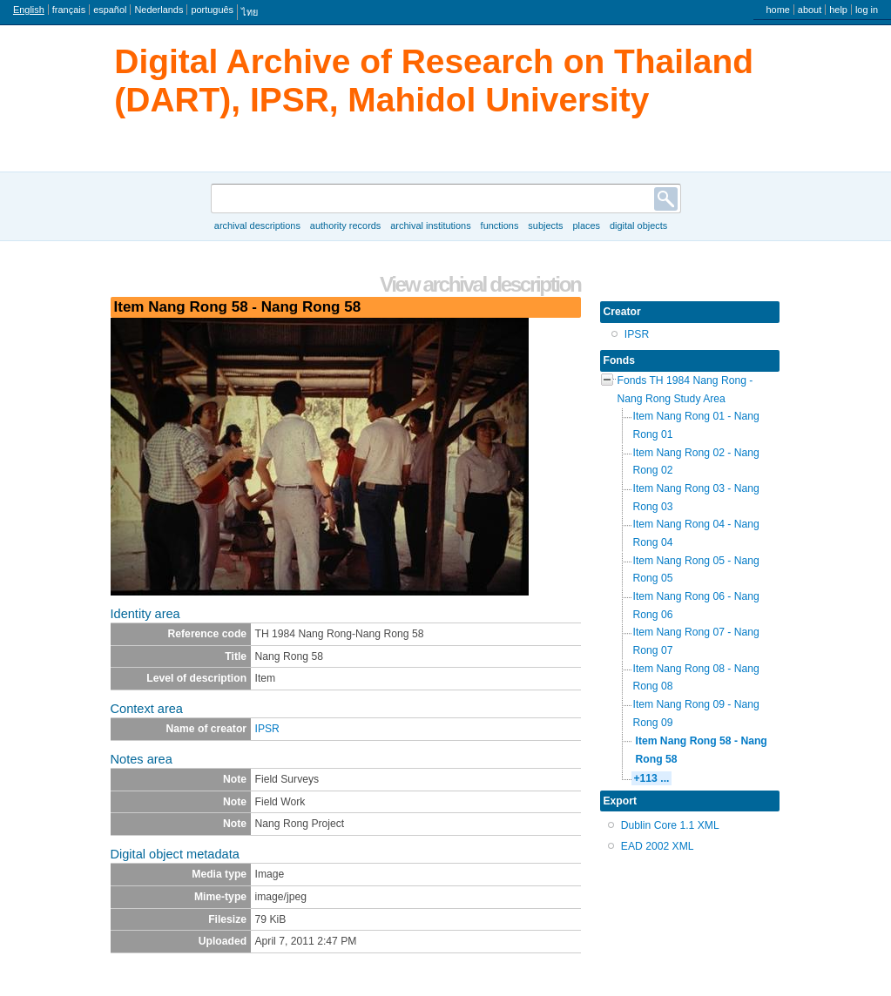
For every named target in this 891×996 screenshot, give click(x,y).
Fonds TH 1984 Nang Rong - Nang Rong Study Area (685, 389)
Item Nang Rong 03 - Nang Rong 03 (696, 497)
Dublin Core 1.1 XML (670, 825)
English (28, 9)
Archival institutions (430, 225)
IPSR (267, 729)
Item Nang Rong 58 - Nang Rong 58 (701, 750)
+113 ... (652, 778)
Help (838, 9)
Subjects (545, 225)
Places (586, 225)
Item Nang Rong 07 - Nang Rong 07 (696, 641)
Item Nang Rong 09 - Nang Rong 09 (696, 713)
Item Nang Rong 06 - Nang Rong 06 (696, 605)
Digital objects (638, 225)
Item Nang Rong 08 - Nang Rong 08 (696, 678)
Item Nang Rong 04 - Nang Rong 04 (696, 533)
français (68, 9)
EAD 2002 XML (657, 846)
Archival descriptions (257, 225)
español (109, 9)
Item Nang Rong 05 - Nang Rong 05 (696, 570)
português (212, 9)
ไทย (249, 12)
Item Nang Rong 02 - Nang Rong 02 (696, 462)
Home (777, 9)
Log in (866, 9)
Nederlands (158, 9)
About (809, 9)
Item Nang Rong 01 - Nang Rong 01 (696, 425)
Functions (500, 225)
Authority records (345, 225)
